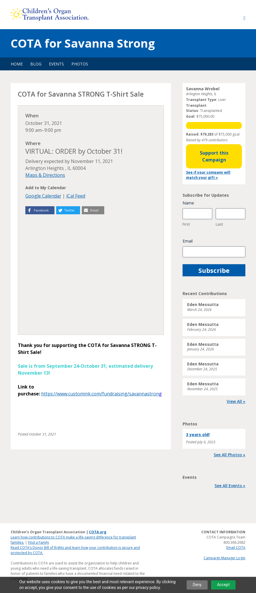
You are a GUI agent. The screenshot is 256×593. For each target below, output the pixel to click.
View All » (236, 401)
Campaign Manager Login (224, 558)
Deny (197, 584)
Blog (35, 64)
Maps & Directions (45, 175)
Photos (79, 64)
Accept (223, 584)
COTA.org (97, 532)
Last (219, 224)
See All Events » (230, 485)
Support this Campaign (214, 156)
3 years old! (198, 434)
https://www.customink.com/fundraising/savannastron (100, 394)
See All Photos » (229, 454)
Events (56, 64)
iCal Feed (75, 196)
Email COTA (235, 547)
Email (188, 241)
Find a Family (38, 542)
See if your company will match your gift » (208, 175)
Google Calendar (43, 196)
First (186, 224)
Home (17, 64)
